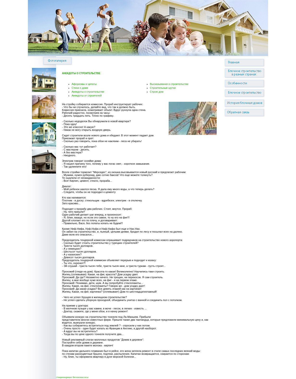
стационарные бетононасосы (72, 377)
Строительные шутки (163, 87)
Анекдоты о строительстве (88, 91)
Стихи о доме (80, 87)
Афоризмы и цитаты (84, 84)
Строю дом (157, 91)
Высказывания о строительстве (169, 84)
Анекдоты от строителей (87, 95)
